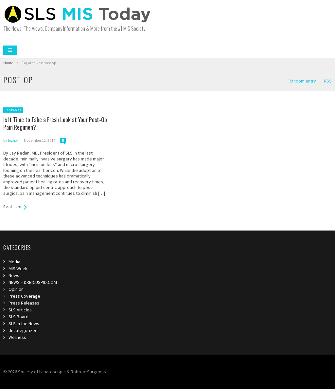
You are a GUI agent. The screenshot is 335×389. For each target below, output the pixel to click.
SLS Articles (20, 310)
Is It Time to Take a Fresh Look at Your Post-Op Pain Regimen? (55, 123)
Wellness (17, 337)
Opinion (16, 289)
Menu (10, 50)
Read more (12, 206)
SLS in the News (24, 323)
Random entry (302, 81)
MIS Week (18, 268)
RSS (328, 81)
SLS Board (13, 110)
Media (14, 262)
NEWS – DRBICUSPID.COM (33, 282)
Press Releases (24, 303)
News (14, 275)
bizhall (13, 140)
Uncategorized (23, 330)
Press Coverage (24, 296)
